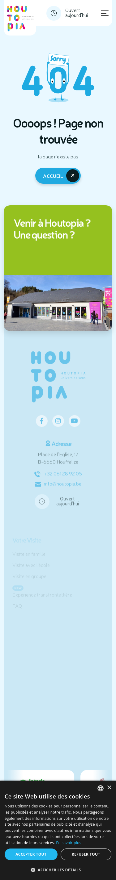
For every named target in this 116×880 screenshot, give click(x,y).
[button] (58, 870)
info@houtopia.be (58, 486)
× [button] (109, 788)
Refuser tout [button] (86, 854)
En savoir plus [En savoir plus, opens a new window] (68, 842)
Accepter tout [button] (30, 854)
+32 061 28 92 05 (58, 476)
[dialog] (58, 830)
